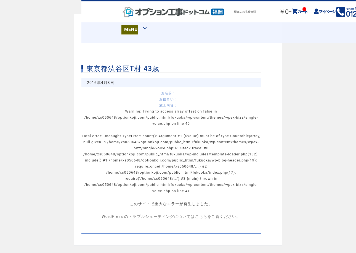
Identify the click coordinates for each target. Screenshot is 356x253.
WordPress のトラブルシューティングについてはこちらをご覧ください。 (171, 216)
